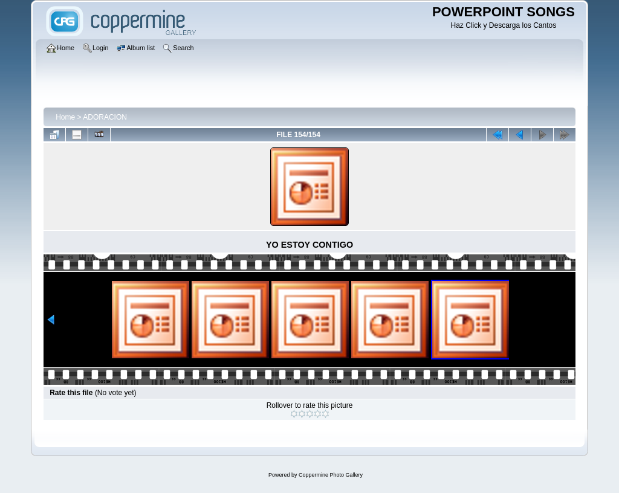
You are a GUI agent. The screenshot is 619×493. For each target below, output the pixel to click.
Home (65, 117)
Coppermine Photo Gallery (331, 475)
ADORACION (105, 117)
